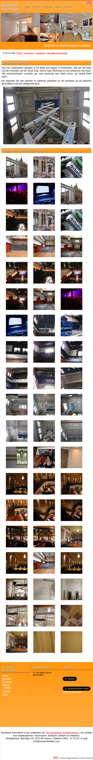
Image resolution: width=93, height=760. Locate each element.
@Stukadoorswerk (72, 692)
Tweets (7, 687)
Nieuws (57, 6)
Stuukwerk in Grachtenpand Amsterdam (67, 45)
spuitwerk (40, 53)
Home (27, 6)
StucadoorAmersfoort (10, 7)
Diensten (36, 6)
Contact (67, 6)
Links (4, 694)
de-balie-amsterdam (57, 53)
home (19, 53)
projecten (29, 53)
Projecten (47, 6)
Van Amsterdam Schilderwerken (62, 732)
